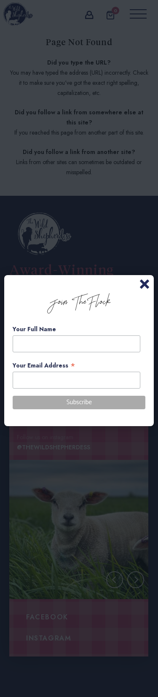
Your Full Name (34, 329)
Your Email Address (44, 365)
